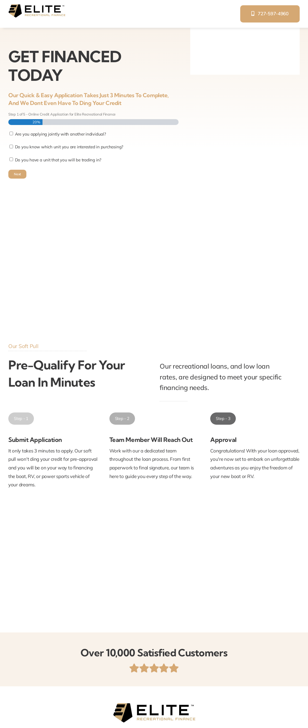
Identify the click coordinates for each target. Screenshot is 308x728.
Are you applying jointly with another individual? (60, 134)
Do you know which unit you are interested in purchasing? (69, 146)
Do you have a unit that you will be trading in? (58, 159)
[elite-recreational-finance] (36, 6)
